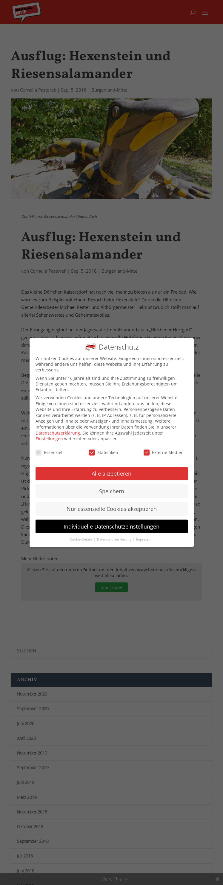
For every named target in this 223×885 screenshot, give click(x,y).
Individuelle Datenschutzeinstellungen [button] (111, 521)
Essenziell (50, 447)
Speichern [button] (111, 486)
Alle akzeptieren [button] (111, 468)
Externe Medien (164, 447)
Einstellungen (49, 433)
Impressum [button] (144, 534)
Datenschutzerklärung (58, 428)
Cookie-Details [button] (81, 534)
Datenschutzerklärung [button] (114, 534)
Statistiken (103, 447)
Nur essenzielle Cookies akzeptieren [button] (112, 503)
